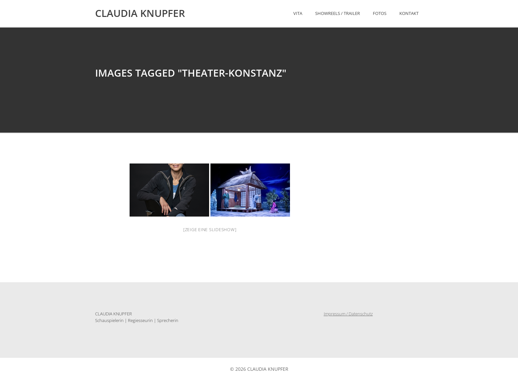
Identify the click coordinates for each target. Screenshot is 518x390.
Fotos (379, 13)
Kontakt (409, 13)
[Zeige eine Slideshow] (210, 229)
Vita (297, 13)
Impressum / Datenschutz (348, 314)
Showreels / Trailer (337, 13)
